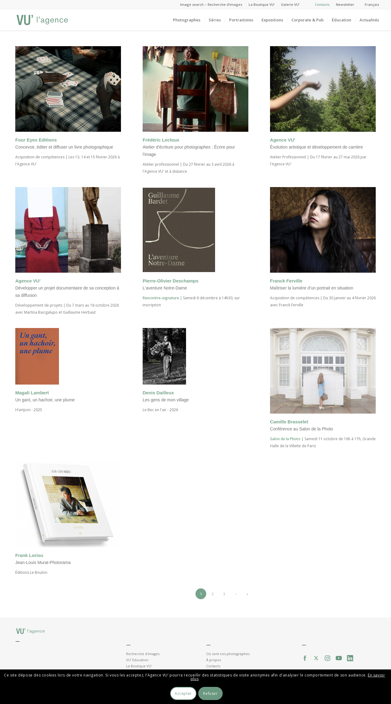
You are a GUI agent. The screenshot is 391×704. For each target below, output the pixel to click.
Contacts (322, 4)
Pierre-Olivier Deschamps (171, 280)
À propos (213, 660)
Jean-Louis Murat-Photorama (43, 562)
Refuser (210, 693)
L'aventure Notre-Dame (165, 288)
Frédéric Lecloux (161, 139)
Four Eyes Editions (36, 139)
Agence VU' (282, 139)
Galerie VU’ (290, 4)
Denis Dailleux (158, 392)
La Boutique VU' (139, 666)
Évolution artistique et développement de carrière (316, 147)
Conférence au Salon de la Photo (301, 428)
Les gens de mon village (166, 399)
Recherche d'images (142, 653)
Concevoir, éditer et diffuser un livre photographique (64, 147)
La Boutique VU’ (262, 4)
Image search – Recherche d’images (211, 4)
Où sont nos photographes (228, 653)
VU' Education (137, 660)
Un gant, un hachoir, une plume (45, 399)
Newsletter (345, 4)
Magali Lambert (32, 392)
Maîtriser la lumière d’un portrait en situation (311, 288)
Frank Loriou (29, 555)
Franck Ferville (286, 280)
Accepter (183, 693)
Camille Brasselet (289, 421)
